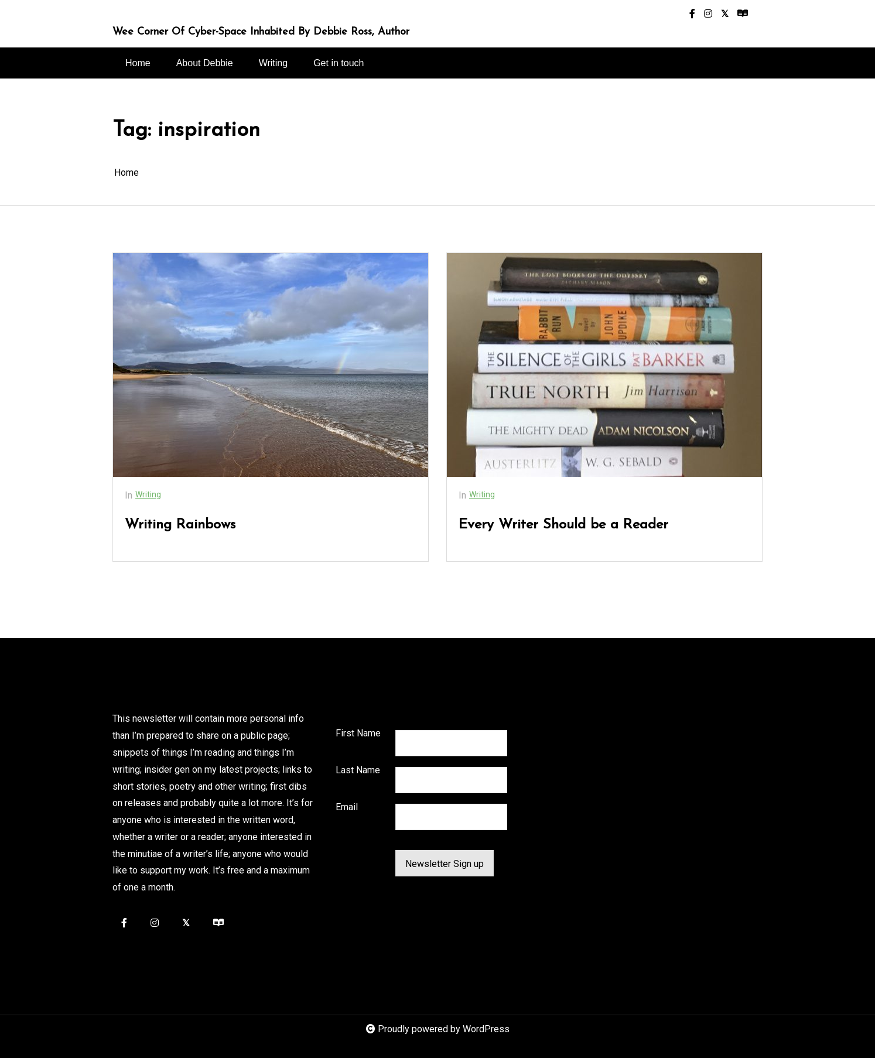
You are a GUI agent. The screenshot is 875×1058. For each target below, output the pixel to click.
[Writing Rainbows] (270, 365)
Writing (273, 63)
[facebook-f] (692, 14)
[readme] (742, 14)
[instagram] (708, 14)
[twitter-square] (725, 14)
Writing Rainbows (180, 525)
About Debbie (204, 63)
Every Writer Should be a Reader (563, 525)
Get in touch (338, 63)
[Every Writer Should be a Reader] (604, 365)
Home (138, 63)
